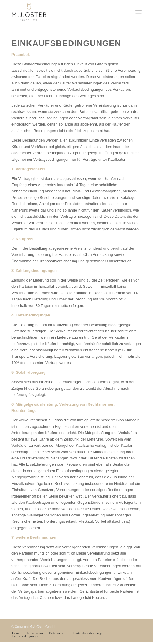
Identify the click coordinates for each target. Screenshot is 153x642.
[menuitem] (16, 633)
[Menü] (138, 12)
